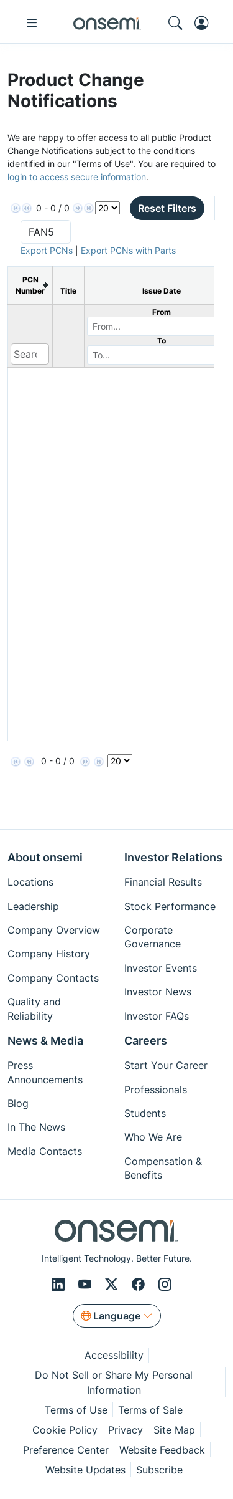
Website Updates (85, 1469)
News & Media (45, 1040)
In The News (36, 1127)
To (161, 340)
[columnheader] (30, 285)
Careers (145, 1040)
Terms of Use (76, 1410)
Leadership (33, 906)
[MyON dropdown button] (205, 23)
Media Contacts (44, 1151)
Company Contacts (53, 978)
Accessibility (114, 1355)
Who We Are (153, 1137)
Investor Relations (173, 857)
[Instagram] (164, 1284)
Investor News (157, 991)
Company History (48, 953)
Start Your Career (166, 1065)
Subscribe (159, 1469)
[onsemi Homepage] (107, 23)
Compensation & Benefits (163, 1168)
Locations (30, 882)
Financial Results (163, 882)
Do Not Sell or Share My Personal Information (114, 1382)
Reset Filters (167, 208)
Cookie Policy (65, 1430)
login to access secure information (76, 176)
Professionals (155, 1089)
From (161, 312)
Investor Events (160, 968)
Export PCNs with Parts (128, 250)
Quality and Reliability (34, 1008)
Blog (18, 1103)
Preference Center (66, 1450)
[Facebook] (140, 1284)
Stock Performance (170, 906)
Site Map (174, 1430)
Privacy (125, 1430)
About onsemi (45, 857)
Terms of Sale (150, 1410)
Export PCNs (47, 250)
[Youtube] (86, 1284)
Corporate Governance (152, 937)
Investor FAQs (156, 1016)
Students (145, 1113)
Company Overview (53, 930)
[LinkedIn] (60, 1284)
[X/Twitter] (113, 1284)
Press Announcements (45, 1072)
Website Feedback (162, 1450)
